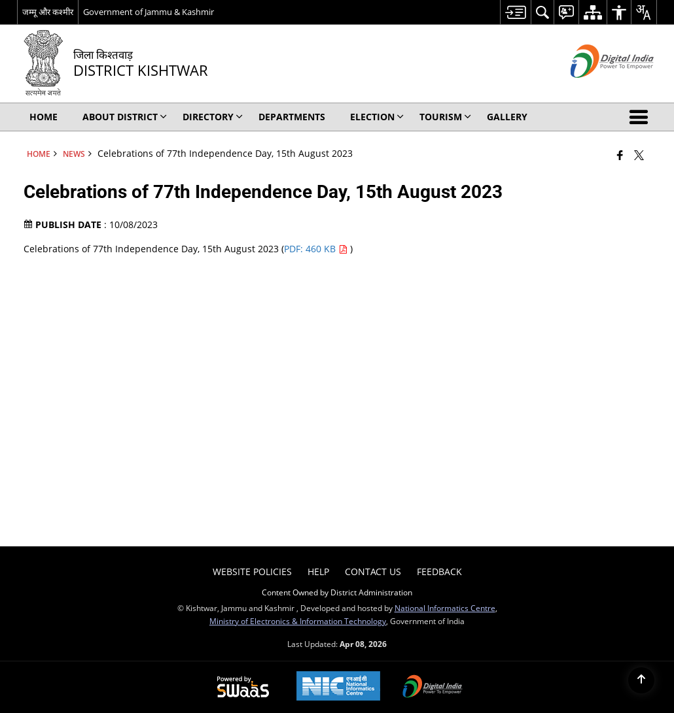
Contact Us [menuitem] (373, 571)
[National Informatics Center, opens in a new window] (338, 687)
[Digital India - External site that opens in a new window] (596, 88)
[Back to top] (641, 680)
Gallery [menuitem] (507, 116)
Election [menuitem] (377, 116)
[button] (641, 117)
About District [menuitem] (124, 116)
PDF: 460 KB (317, 248)
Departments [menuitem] (291, 116)
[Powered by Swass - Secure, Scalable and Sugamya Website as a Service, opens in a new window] (243, 687)
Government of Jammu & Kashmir (148, 12)
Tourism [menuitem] (445, 116)
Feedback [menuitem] (439, 571)
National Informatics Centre (445, 608)
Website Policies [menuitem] (252, 571)
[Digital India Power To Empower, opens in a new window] (432, 687)
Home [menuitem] (43, 116)
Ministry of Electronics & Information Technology (297, 621)
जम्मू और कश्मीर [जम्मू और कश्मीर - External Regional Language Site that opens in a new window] (47, 12)
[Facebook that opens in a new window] (620, 155)
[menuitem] (515, 12)
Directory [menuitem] (213, 116)
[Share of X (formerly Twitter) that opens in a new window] (639, 155)
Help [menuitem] (318, 571)
